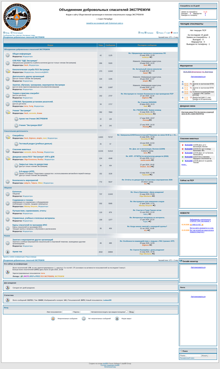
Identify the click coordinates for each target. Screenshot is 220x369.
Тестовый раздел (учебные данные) (35, 144)
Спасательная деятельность (16, 131)
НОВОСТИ (184, 213)
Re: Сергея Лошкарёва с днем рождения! (147, 250)
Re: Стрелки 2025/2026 (147, 102)
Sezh (26, 65)
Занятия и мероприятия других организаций (33, 240)
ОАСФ (174, 33)
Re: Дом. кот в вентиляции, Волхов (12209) (147, 149)
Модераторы (28, 56)
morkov (146, 89)
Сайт (167, 33)
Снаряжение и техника (23, 200)
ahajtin (145, 81)
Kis (145, 184)
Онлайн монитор (190, 261)
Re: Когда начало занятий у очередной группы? (147, 226)
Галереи (149, 33)
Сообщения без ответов (12, 35)
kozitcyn (145, 57)
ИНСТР (26, 276)
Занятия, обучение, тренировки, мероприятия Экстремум (39, 85)
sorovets (32, 113)
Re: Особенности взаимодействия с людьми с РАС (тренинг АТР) (147, 241)
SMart (40, 183)
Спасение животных (22, 149)
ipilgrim (27, 183)
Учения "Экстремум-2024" (30, 125)
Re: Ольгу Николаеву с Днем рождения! (147, 192)
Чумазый (146, 175)
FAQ (141, 33)
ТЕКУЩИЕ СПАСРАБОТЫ (191, 24)
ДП (22, 276)
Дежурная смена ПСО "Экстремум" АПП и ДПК (34, 157)
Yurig (31, 106)
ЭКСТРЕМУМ (59, 276)
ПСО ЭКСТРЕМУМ (47, 276)
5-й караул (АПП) (26, 171)
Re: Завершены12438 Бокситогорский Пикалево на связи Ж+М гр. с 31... (147, 135)
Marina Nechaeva (145, 114)
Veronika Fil (145, 139)
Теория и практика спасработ (26, 93)
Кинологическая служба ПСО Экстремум (31, 70)
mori (45, 138)
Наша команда (31, 257)
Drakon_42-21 (145, 167)
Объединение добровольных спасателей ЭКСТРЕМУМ (23, 37)
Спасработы (18, 135)
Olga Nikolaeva (145, 196)
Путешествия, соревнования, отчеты (29, 211)
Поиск (159, 33)
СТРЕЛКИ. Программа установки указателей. (33, 102)
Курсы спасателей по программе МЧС (30, 225)
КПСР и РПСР (35, 276)
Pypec (145, 221)
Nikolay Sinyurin (30, 206)
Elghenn (145, 98)
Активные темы (29, 35)
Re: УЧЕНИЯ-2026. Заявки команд (147, 110)
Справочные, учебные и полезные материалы (34, 218)
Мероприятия (186, 66)
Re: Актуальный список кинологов (147, 69)
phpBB (105, 363)
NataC (145, 73)
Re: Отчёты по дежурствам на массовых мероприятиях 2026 (147, 180)
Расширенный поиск (187, 358)
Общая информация (22, 54)
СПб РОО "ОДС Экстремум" (25, 61)
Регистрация (17, 33)
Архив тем (17, 252)
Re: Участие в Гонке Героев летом (147, 210)
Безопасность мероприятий (25, 180)
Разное (7, 236)
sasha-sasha (146, 160)
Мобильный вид (110, 367)
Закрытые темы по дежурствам (33, 164)
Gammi (146, 145)
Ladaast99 (107, 300)
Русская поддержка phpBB (110, 365)
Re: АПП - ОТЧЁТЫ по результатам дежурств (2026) (147, 156)
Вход (6, 33)
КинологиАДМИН (41, 72)
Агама (39, 113)
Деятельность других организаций (28, 76)
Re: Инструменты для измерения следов (147, 201)
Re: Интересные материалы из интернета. (147, 217)
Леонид (146, 120)
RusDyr (41, 159)
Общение (8, 188)
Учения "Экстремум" (22, 111)
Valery (145, 214)
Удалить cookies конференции (14, 257)
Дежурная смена (187, 106)
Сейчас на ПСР (187, 180)
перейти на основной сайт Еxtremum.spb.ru (104, 23)
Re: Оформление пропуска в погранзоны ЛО (147, 53)
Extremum (17, 192)
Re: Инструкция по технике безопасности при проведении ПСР (147, 94)
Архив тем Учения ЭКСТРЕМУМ (33, 119)
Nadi (145, 106)
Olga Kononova (30, 159)
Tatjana (34, 183)
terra (26, 106)
